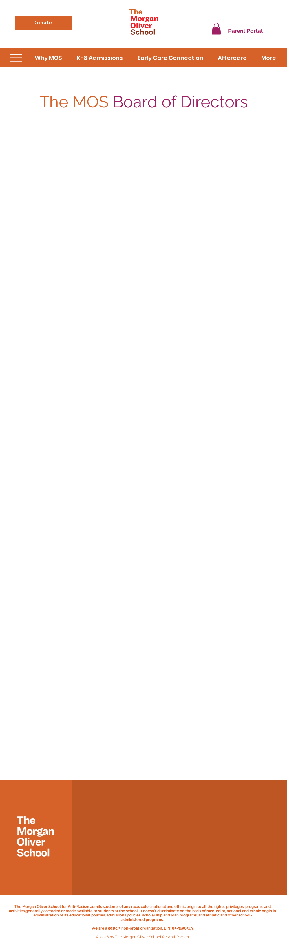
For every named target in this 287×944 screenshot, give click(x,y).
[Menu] (16, 58)
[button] (216, 29)
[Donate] (43, 23)
